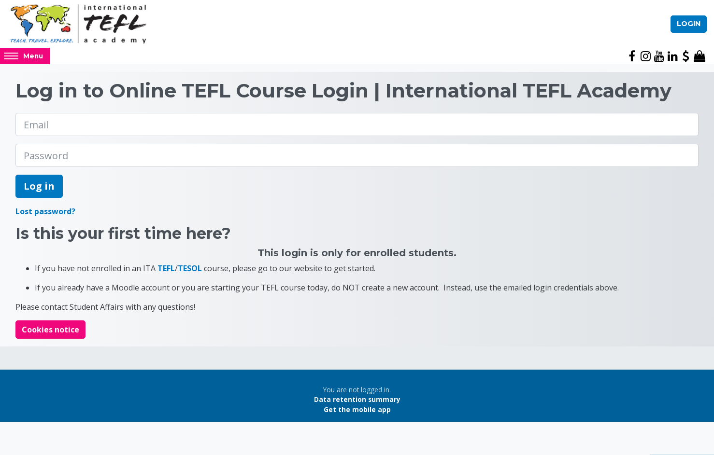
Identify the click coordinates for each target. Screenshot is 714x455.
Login (688, 23)
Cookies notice (50, 329)
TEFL (166, 268)
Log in (39, 186)
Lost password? (45, 211)
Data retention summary (357, 399)
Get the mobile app (357, 409)
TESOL (190, 268)
